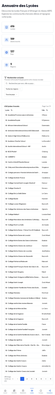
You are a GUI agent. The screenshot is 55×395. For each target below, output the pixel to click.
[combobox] (13, 89)
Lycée (8, 110)
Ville (45, 110)
